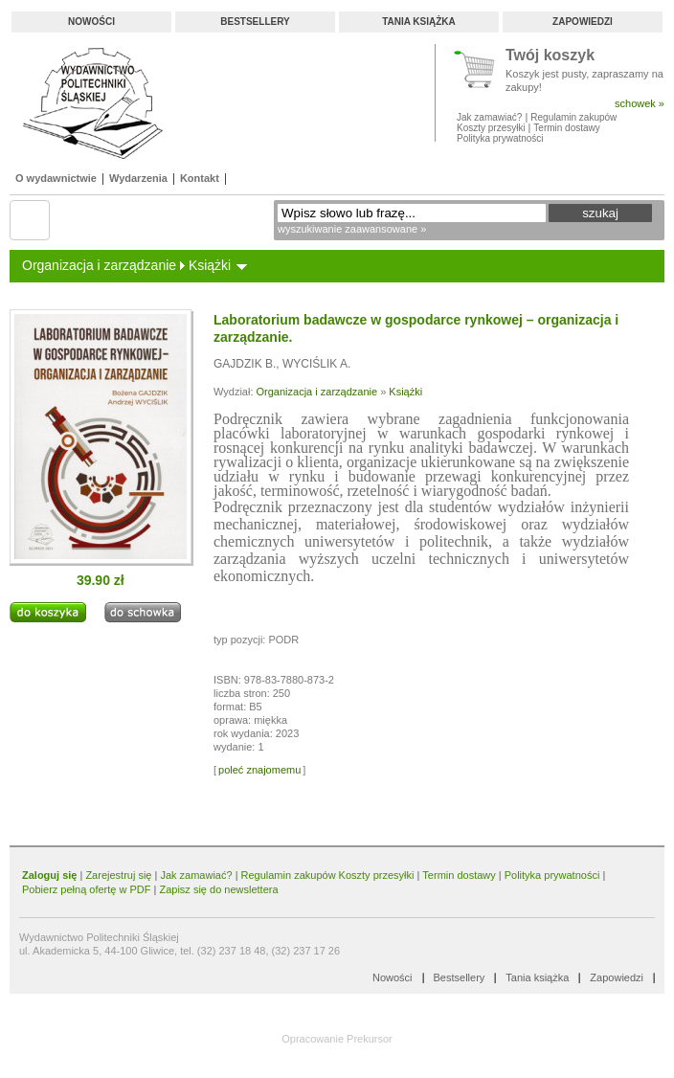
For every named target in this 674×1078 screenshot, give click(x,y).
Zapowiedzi (582, 21)
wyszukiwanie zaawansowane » (352, 229)
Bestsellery (254, 21)
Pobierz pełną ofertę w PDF (86, 889)
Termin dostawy (566, 128)
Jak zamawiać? (489, 117)
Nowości (91, 21)
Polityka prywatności (500, 138)
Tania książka (419, 21)
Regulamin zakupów (573, 117)
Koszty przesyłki (492, 128)
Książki (210, 265)
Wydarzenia (138, 178)
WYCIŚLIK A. (316, 364)
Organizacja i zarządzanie (99, 265)
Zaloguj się (49, 875)
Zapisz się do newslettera (218, 889)
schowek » (639, 103)
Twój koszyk (550, 56)
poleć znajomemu (259, 769)
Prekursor (370, 1038)
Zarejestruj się (118, 875)
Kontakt (199, 178)
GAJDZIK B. (244, 364)
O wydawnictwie (56, 178)
